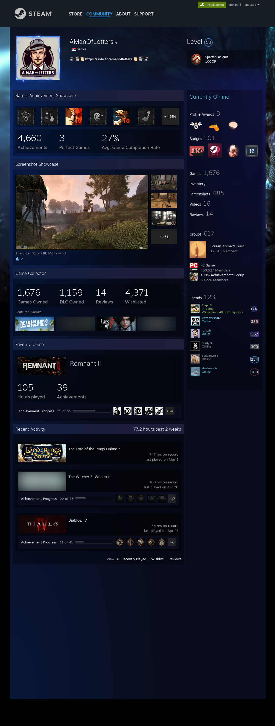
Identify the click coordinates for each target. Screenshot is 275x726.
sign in (233, 5)
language (250, 5)
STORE (76, 14)
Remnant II (85, 363)
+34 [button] (169, 411)
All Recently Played (131, 559)
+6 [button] (172, 542)
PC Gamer (208, 265)
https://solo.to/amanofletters (108, 59)
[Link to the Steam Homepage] (37, 18)
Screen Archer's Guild (228, 246)
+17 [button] (172, 499)
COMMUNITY (99, 14)
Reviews (175, 559)
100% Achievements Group (222, 275)
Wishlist (157, 559)
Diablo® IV (77, 520)
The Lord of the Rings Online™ (94, 449)
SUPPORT (144, 14)
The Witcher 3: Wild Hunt (90, 476)
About (123, 14)
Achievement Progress (36, 411)
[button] (224, 41)
